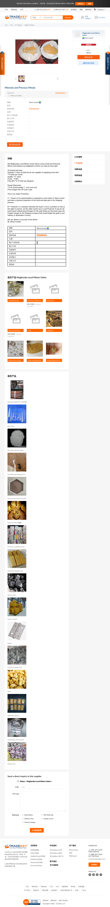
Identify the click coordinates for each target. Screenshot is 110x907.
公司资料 (78, 157)
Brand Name (28, 815)
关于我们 (27, 890)
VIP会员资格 (35, 853)
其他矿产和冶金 (29, 25)
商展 (76, 890)
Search (68, 17)
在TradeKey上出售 (56, 850)
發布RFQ (88, 9)
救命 (70, 853)
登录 (89, 4)
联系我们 (74, 9)
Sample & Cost (48, 818)
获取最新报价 (60, 93)
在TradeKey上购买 (56, 853)
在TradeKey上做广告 (56, 856)
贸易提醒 (81, 886)
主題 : (17, 787)
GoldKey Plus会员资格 (38, 856)
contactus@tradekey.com (97, 859)
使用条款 (46, 900)
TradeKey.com (60, 904)
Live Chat (102, 17)
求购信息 (14, 9)
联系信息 (78, 175)
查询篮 (73, 886)
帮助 (81, 9)
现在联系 (15, 144)
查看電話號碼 (88, 63)
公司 (21, 9)
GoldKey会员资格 (36, 859)
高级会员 (36, 890)
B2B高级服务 (35, 850)
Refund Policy (73, 850)
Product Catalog (29, 822)
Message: (15, 794)
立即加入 (80, 4)
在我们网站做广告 (66, 890)
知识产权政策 (63, 900)
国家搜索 (65, 886)
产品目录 (78, 163)
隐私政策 (54, 900)
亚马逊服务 (54, 865)
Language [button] (99, 9)
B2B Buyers (73, 856)
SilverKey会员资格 (37, 862)
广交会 (83, 890)
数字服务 (53, 861)
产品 (6, 9)
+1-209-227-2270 (42, 9)
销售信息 (78, 169)
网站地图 (45, 890)
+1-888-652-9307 (60, 9)
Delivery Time (29, 818)
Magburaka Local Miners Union (91, 34)
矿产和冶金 (18, 25)
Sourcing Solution (36, 865)
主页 (6, 25)
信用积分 (78, 181)
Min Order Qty (48, 815)
